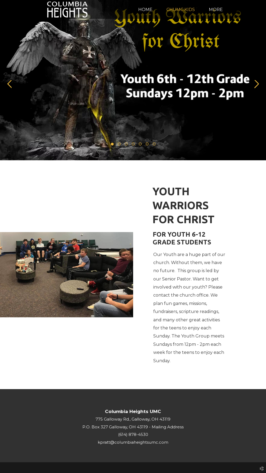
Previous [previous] (9, 84)
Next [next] (256, 84)
